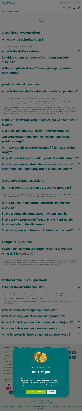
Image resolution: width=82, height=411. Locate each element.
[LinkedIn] (69, 357)
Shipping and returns (10, 361)
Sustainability (8, 355)
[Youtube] (69, 352)
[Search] (78, 3)
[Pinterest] (74, 352)
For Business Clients (9, 373)
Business (17, 11)
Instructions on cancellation (8, 369)
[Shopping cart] (78, 8)
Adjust (52, 392)
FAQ (5, 358)
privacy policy (56, 385)
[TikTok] (74, 357)
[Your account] (74, 8)
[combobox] (67, 3)
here (30, 46)
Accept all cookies (36, 392)
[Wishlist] (70, 8)
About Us (6, 352)
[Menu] (4, 8)
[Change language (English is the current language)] (64, 8)
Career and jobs (8, 364)
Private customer (7, 11)
